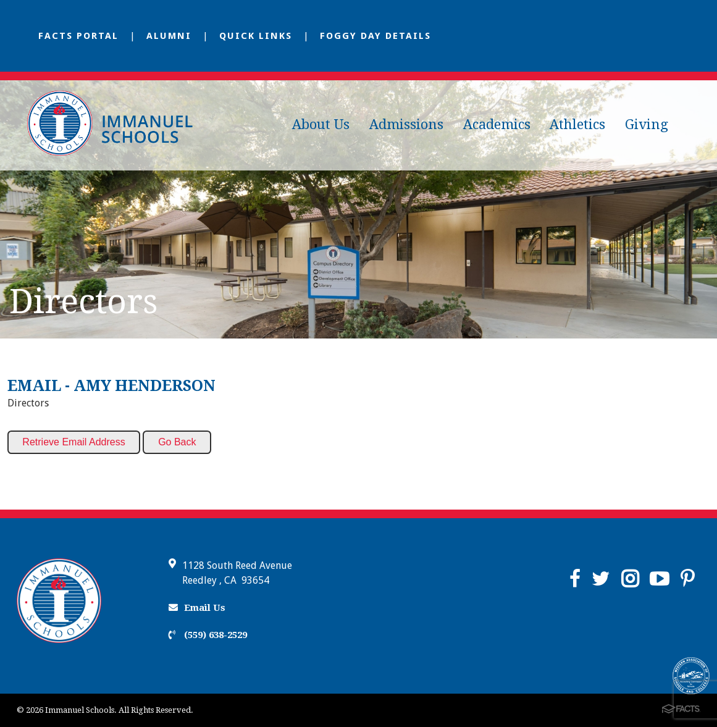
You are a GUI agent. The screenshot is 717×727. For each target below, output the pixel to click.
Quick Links (255, 35)
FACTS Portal (78, 35)
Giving (646, 124)
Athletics (577, 124)
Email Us (197, 607)
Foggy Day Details (375, 35)
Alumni (168, 35)
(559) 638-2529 (208, 635)
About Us (321, 124)
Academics (496, 124)
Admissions (406, 124)
